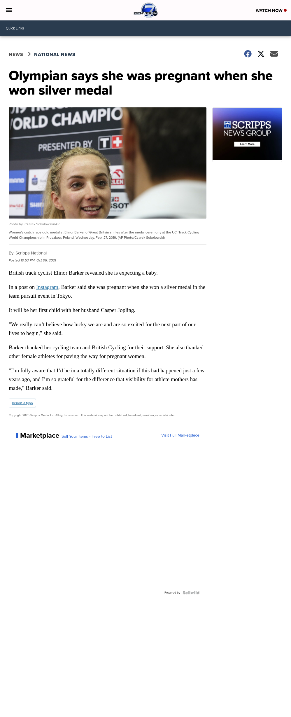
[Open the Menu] (8, 10)
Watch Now (271, 10)
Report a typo (22, 403)
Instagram (47, 287)
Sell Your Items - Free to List (87, 437)
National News (55, 54)
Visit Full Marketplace (180, 435)
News (16, 54)
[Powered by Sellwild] (191, 593)
